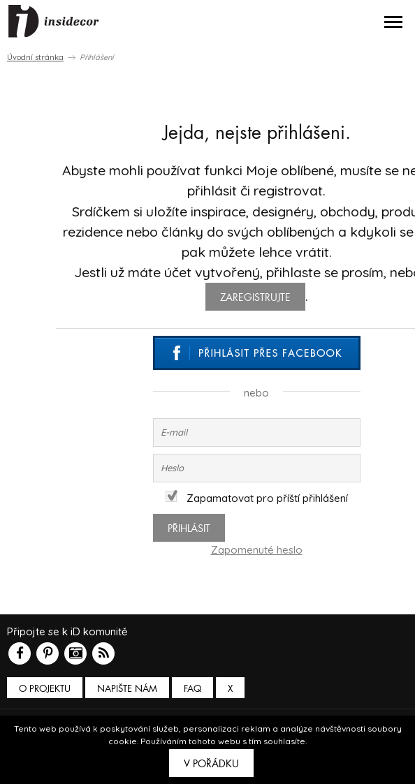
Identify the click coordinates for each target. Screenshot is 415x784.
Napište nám (127, 689)
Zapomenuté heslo (257, 549)
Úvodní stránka (35, 57)
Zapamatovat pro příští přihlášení (257, 498)
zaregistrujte (255, 297)
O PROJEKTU (45, 689)
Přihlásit (189, 528)
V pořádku (211, 763)
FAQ (192, 689)
